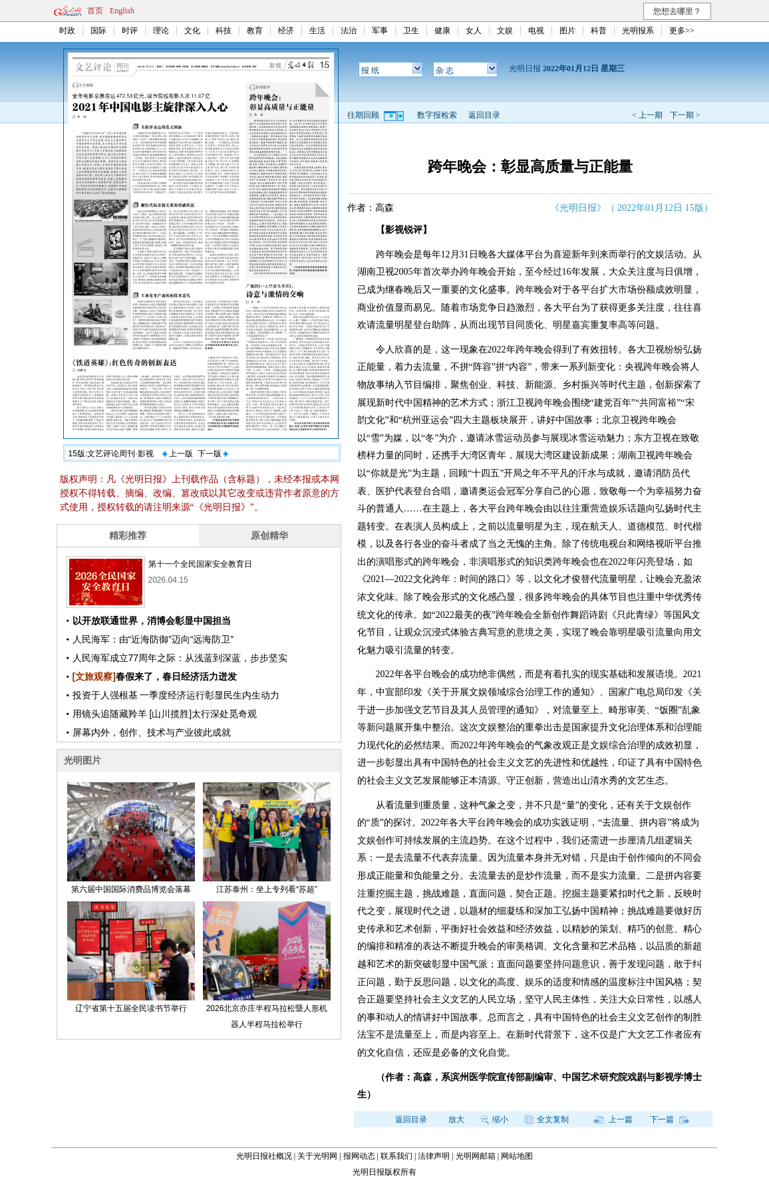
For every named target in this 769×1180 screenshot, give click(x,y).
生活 (317, 30)
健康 (442, 30)
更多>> (681, 30)
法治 (349, 30)
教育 (255, 30)
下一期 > (685, 115)
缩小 (494, 1119)
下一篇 (669, 1119)
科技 (223, 30)
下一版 (213, 453)
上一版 (177, 453)
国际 (98, 30)
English (122, 10)
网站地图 (517, 1156)
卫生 (411, 30)
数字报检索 (437, 115)
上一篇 (613, 1119)
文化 (192, 30)
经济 (286, 30)
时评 (130, 30)
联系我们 (396, 1156)
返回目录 (484, 115)
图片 (567, 30)
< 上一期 (647, 115)
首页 (95, 10)
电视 (536, 30)
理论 (161, 30)
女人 (474, 30)
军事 (380, 30)
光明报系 (638, 30)
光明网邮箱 (476, 1156)
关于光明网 (317, 1156)
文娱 (505, 30)
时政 (67, 30)
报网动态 (359, 1156)
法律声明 (434, 1156)
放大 (456, 1119)
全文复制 (547, 1119)
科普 (599, 30)
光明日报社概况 (264, 1156)
